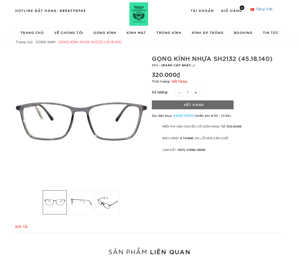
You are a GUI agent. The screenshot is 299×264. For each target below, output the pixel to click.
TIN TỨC (271, 32)
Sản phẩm (149, 251)
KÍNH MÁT (136, 32)
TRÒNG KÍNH (169, 32)
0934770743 (73, 10)
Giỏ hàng (232, 10)
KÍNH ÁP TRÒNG (208, 32)
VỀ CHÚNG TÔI (68, 32)
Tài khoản (202, 10)
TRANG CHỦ (32, 32)
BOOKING (243, 32)
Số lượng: (160, 92)
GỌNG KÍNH (105, 32)
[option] (81, 121)
